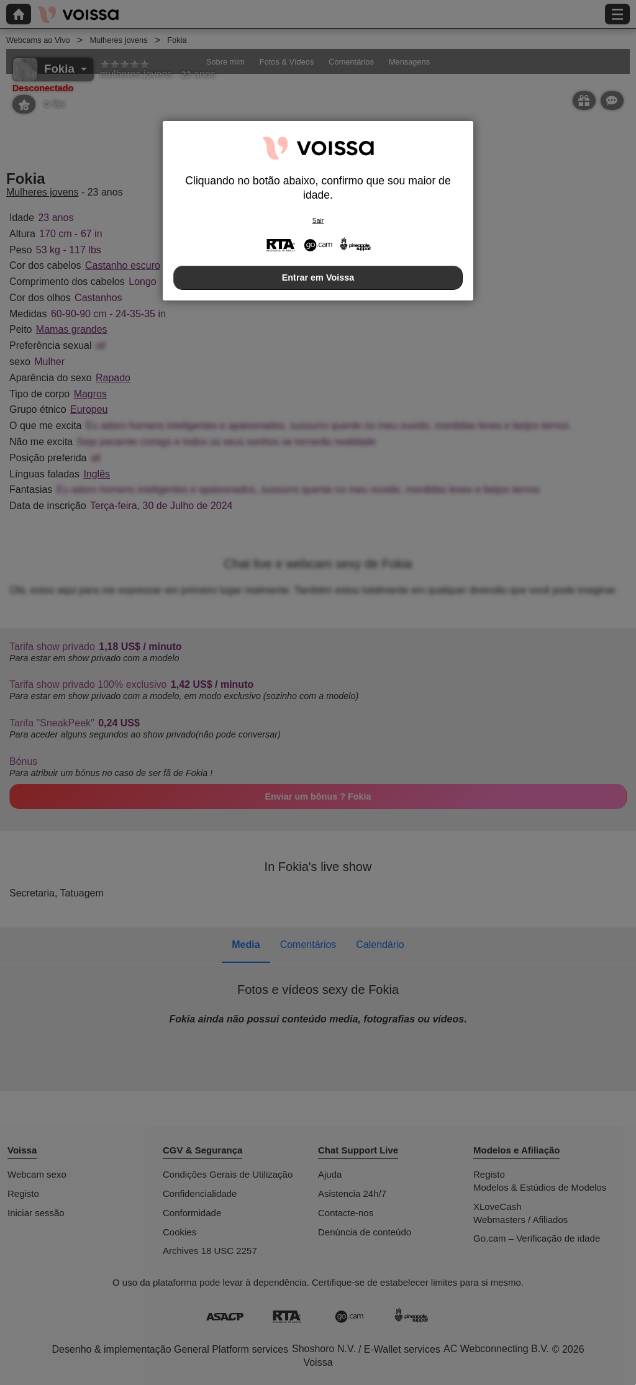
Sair (318, 220)
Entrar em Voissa (318, 277)
